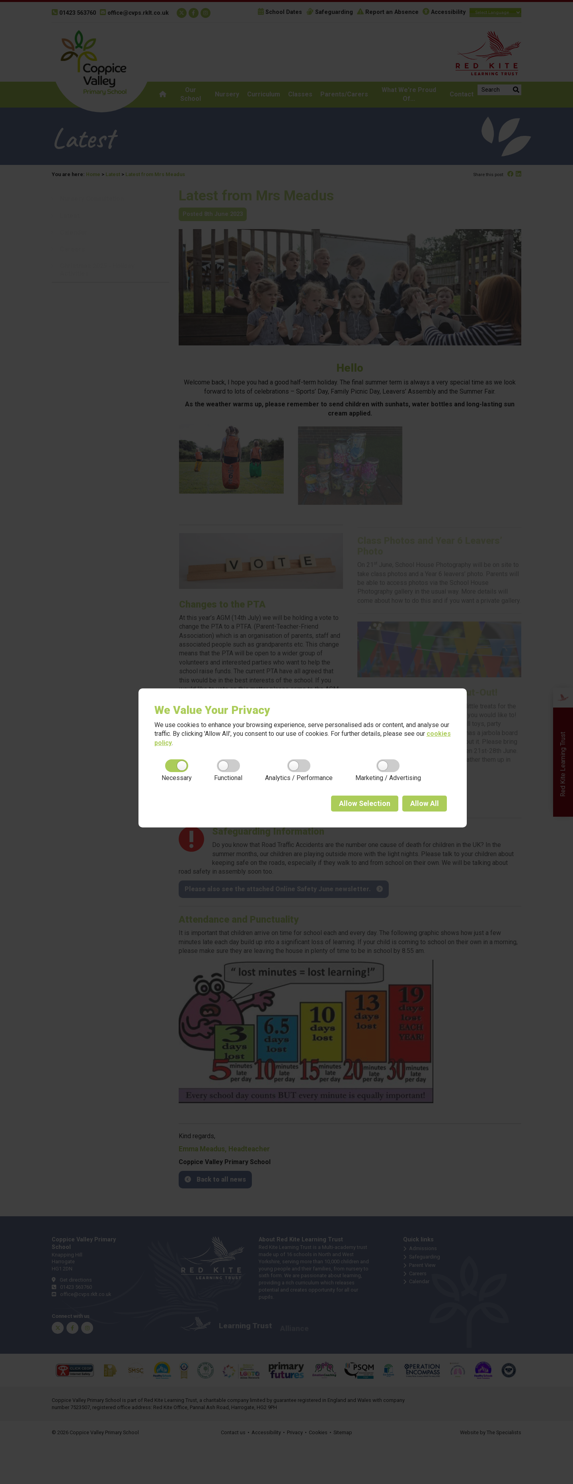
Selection (364, 804)
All (424, 804)
